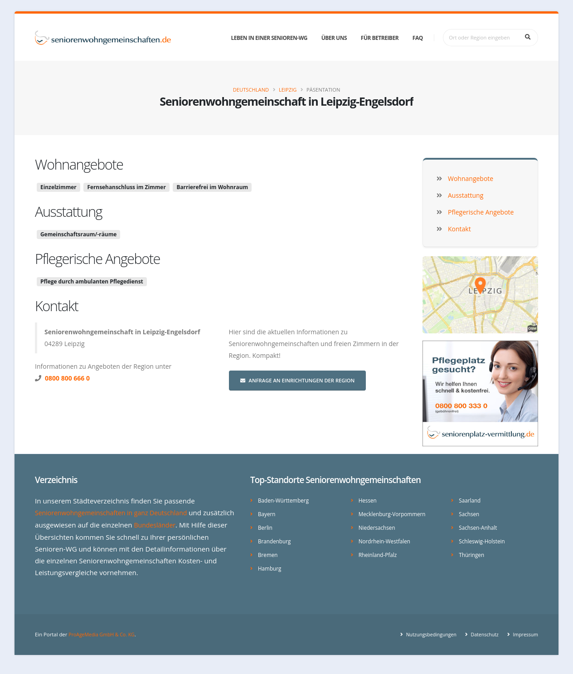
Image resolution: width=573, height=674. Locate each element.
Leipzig (288, 89)
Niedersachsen (378, 526)
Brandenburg (275, 539)
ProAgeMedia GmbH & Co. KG (104, 642)
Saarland (470, 500)
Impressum (524, 642)
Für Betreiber (379, 38)
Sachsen (470, 513)
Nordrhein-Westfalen (386, 539)
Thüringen (472, 553)
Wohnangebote (79, 164)
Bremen (268, 553)
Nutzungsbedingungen (424, 642)
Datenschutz (480, 642)
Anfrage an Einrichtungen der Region (297, 380)
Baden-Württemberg (285, 500)
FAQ (418, 38)
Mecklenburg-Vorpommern (395, 513)
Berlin (265, 526)
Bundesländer (189, 524)
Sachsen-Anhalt (479, 526)
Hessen (368, 500)
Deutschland (251, 89)
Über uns (334, 38)
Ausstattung (68, 211)
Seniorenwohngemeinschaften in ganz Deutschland (117, 512)
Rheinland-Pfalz (379, 553)
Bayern (267, 513)
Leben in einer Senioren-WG (269, 38)
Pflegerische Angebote (97, 258)
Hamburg (270, 566)
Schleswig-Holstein (483, 539)
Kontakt (56, 305)
